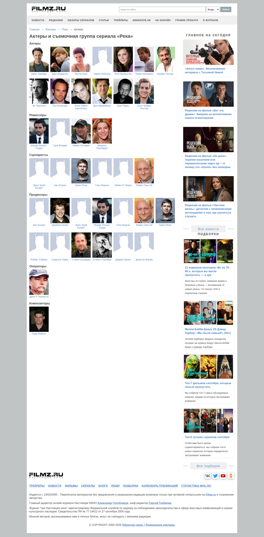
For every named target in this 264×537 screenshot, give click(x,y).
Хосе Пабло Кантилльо (81, 107)
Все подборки (208, 466)
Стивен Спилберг (102, 259)
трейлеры (121, 20)
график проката (186, 20)
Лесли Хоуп (81, 73)
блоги (103, 485)
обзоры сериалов (81, 20)
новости (38, 20)
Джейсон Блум (60, 225)
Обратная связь (132, 525)
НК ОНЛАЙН (163, 20)
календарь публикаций (160, 485)
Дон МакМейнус (102, 105)
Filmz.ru (211, 494)
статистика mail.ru (196, 485)
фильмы (71, 485)
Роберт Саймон (38, 259)
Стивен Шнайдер (81, 259)
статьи (104, 20)
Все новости (208, 229)
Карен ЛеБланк (102, 73)
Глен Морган (102, 185)
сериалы (88, 485)
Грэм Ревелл (39, 333)
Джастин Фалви (144, 259)
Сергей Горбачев (160, 503)
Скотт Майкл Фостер (144, 107)
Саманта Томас (60, 259)
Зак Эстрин (60, 185)
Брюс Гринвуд (38, 73)
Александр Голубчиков (112, 503)
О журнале (210, 20)
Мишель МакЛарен (102, 147)
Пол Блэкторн (60, 105)
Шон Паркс (123, 105)
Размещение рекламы (160, 525)
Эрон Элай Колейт (39, 186)
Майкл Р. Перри (123, 185)
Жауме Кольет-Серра (39, 147)
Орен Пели (81, 185)
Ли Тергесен (39, 105)
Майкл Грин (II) (144, 185)
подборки (130, 485)
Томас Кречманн (144, 73)
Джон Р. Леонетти (38, 296)
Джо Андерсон (60, 73)
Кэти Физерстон (123, 73)
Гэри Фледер (60, 145)
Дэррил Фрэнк (123, 259)
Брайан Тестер (165, 73)
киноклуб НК (142, 20)
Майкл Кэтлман (81, 145)
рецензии (56, 20)
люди (115, 485)
